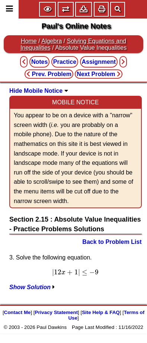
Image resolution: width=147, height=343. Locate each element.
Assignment (99, 62)
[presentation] (75, 272)
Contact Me (17, 312)
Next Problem (99, 74)
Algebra (51, 41)
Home (29, 41)
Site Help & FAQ (100, 312)
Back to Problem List (111, 242)
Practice (64, 62)
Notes (39, 62)
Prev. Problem (48, 74)
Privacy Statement (56, 312)
